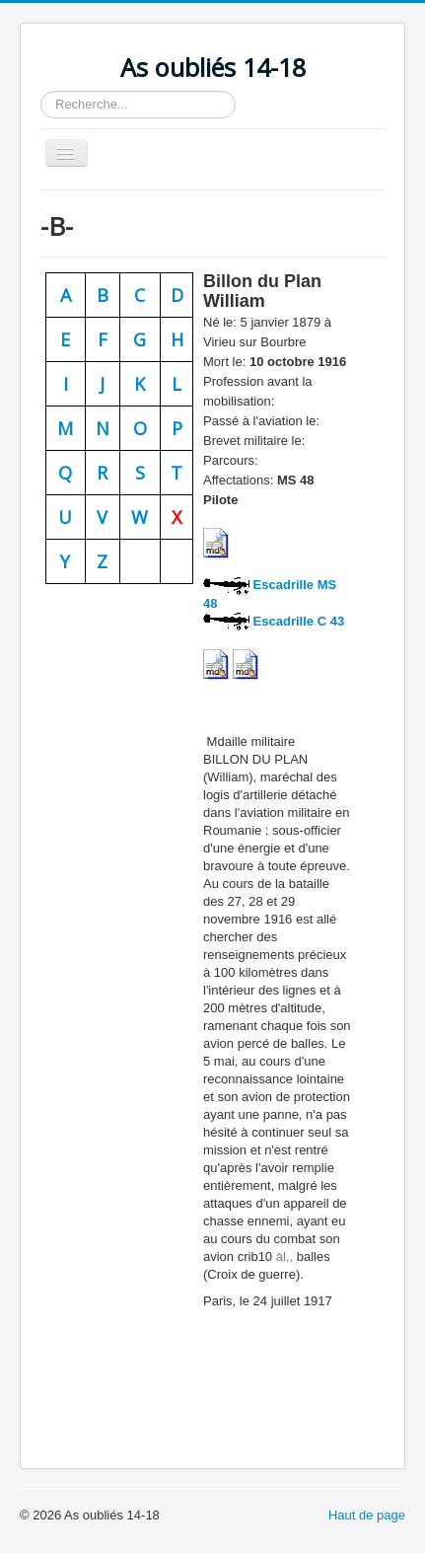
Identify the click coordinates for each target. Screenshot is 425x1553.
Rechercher (40, 91)
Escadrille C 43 (296, 621)
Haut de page (366, 1515)
